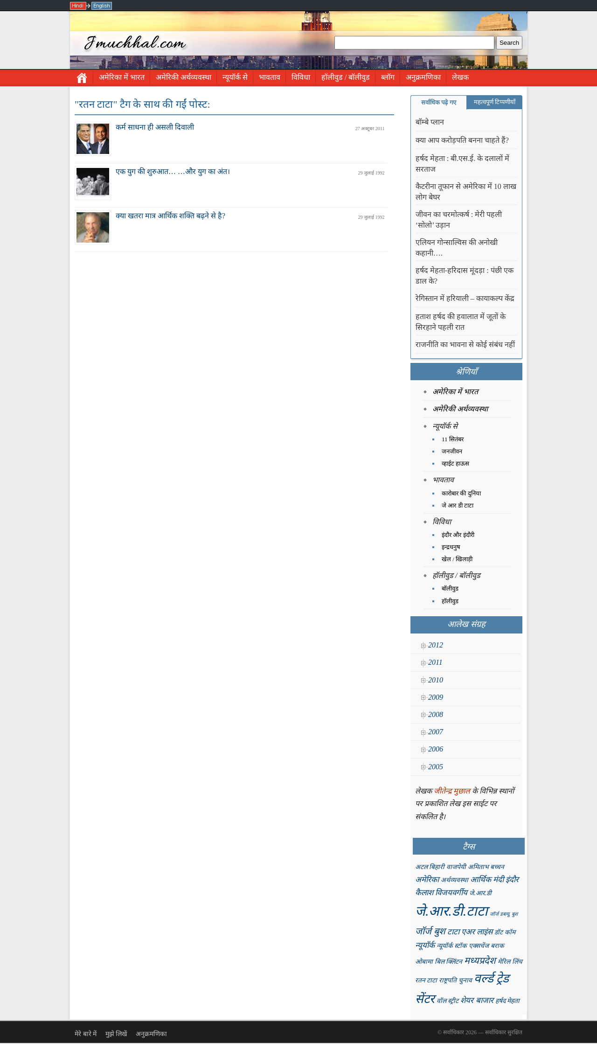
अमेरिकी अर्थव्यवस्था (183, 77)
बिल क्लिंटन (448, 961)
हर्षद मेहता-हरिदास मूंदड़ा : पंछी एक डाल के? (465, 275)
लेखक (460, 77)
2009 (435, 697)
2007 (435, 732)
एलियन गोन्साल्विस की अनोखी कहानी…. (457, 247)
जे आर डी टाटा (457, 505)
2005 (435, 767)
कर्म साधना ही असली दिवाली (155, 127)
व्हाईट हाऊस (455, 463)
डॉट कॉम (504, 932)
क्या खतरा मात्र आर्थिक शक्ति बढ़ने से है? (170, 216)
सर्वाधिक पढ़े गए (438, 102)
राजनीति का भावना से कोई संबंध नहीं (465, 344)
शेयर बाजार (476, 1000)
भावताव (269, 77)
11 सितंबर (453, 439)
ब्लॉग (388, 77)
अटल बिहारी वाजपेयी (440, 866)
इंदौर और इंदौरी (458, 534)
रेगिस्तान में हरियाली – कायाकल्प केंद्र (465, 298)
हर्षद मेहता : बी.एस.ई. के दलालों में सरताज (462, 163)
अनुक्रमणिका (423, 77)
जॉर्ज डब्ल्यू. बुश (504, 914)
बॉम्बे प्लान (430, 122)
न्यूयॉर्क (425, 945)
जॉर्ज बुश (430, 931)
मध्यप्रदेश (480, 960)
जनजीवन (452, 451)
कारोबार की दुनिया (461, 493)
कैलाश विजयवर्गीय (441, 892)
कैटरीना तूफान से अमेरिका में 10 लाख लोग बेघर (466, 191)
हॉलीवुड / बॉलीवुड (345, 77)
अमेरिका (427, 879)
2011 (435, 662)
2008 (435, 714)
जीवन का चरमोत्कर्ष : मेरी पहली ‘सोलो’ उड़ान (459, 219)
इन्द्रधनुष (451, 546)
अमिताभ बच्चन (486, 866)
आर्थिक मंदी (487, 879)
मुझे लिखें (116, 1033)
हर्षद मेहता (507, 1000)
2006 (435, 749)
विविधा (301, 77)
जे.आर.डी (480, 893)
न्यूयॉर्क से (235, 77)
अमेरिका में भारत (122, 77)
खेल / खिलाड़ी (457, 559)
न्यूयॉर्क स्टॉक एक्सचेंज (463, 945)
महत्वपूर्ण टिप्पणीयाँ (494, 101)
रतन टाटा (426, 980)
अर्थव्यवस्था (454, 880)
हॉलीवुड (450, 601)
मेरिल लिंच (510, 961)
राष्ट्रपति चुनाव (455, 980)
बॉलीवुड (450, 588)
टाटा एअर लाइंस (470, 931)
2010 (435, 680)
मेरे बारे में (86, 1033)
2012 (435, 645)
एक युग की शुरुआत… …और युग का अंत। (173, 171)
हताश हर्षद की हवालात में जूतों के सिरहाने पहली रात (461, 322)
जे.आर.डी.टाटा (451, 911)
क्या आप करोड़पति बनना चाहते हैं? (462, 140)
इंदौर (512, 879)
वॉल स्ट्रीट (447, 1000)
